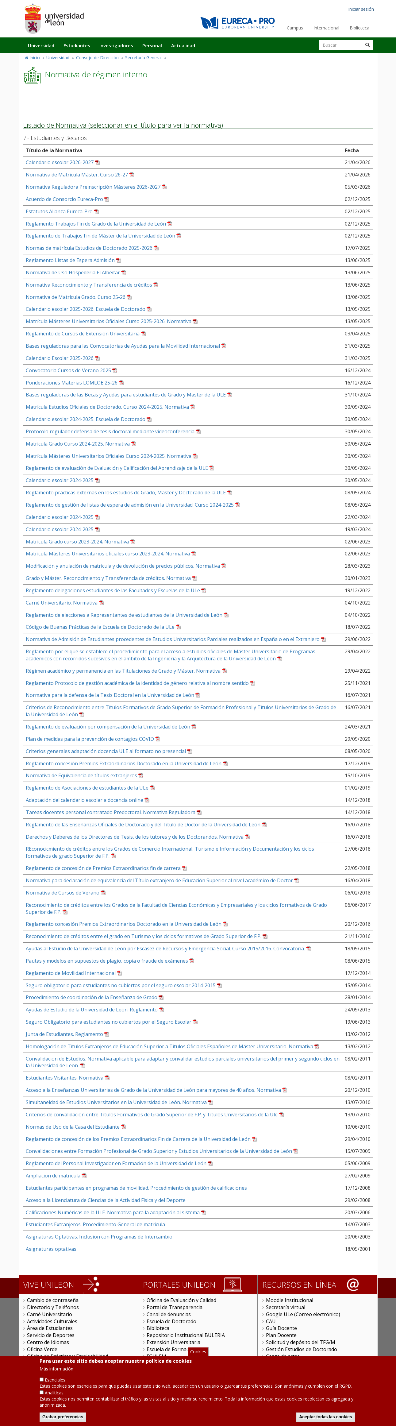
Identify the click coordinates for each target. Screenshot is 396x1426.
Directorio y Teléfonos (53, 1307)
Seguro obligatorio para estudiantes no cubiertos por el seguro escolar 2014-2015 (121, 985)
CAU (271, 1321)
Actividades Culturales (52, 1321)
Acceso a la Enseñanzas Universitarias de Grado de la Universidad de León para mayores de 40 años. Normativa (153, 1090)
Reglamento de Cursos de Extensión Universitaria (83, 333)
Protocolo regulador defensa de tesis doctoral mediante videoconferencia (110, 431)
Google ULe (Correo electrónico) (303, 1314)
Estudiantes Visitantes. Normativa (64, 1077)
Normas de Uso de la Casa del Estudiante (73, 1126)
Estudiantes (76, 45)
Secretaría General (143, 57)
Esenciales (55, 1383)
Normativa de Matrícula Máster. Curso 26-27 (77, 174)
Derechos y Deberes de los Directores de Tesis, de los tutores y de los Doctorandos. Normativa (135, 836)
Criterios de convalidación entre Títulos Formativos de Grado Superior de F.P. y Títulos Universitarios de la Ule (152, 1114)
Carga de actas (283, 1356)
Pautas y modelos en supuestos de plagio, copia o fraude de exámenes (107, 960)
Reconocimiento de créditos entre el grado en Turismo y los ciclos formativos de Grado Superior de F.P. (143, 936)
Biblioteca (359, 28)
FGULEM (156, 1356)
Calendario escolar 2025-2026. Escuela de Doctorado (85, 309)
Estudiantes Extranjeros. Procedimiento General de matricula (95, 1224)
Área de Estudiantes (50, 1328)
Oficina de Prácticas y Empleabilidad (67, 1356)
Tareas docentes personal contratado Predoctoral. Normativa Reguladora (110, 812)
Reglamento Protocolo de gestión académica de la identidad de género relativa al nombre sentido (137, 683)
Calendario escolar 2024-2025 (60, 480)
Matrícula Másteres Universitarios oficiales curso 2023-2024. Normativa (108, 553)
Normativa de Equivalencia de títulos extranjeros (81, 775)
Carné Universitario (49, 1314)
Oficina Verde (42, 1349)
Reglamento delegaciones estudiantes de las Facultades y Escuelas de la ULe (113, 590)
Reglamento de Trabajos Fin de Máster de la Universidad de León (100, 235)
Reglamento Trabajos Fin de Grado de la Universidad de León (96, 223)
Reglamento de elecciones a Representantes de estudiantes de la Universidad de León (124, 615)
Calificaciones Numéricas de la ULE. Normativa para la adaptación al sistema (113, 1212)
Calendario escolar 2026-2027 (60, 162)
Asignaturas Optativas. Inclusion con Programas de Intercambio (99, 1236)
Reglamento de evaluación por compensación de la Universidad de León (108, 726)
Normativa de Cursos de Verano (62, 892)
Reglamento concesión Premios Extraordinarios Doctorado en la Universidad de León (123, 763)
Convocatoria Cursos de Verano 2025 (68, 370)
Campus (295, 28)
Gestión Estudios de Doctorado (301, 1349)
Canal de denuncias (169, 1314)
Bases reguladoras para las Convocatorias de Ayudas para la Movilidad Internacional (123, 345)
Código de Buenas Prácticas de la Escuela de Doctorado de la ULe (100, 627)
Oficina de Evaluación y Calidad (181, 1300)
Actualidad (183, 45)
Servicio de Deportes (51, 1335)
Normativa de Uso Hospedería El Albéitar (73, 272)
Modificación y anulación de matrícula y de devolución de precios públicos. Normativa (123, 565)
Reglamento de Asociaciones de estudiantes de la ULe (87, 787)
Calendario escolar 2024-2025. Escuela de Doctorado (85, 419)
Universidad (41, 45)
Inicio (34, 57)
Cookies (198, 1355)
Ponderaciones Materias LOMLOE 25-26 (71, 382)
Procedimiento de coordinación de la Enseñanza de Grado (91, 997)
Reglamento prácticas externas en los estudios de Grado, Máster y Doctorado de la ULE (126, 492)
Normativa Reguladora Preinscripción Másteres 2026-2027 (93, 187)
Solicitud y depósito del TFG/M (300, 1342)
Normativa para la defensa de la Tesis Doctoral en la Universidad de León (110, 695)
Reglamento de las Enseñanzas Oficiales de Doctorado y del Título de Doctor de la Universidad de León (143, 824)
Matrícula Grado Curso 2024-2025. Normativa (78, 443)
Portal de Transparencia (174, 1307)
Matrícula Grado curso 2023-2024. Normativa (77, 541)
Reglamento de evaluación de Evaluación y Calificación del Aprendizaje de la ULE (117, 468)
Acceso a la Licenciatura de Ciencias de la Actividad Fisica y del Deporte (106, 1200)
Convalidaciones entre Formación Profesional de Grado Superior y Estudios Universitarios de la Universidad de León (159, 1151)
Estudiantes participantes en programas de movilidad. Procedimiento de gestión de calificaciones (136, 1187)
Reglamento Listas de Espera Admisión (70, 260)
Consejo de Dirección (97, 57)
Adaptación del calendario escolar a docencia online (84, 800)
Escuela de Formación (171, 1349)
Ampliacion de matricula (53, 1175)
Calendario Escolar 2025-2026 (60, 358)
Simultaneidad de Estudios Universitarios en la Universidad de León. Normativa (116, 1102)
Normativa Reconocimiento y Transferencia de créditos (89, 284)
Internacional (326, 28)
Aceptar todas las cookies (325, 1419)
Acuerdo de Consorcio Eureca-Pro (64, 199)
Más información (56, 1372)
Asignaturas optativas (51, 1249)
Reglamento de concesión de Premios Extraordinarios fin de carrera (103, 868)
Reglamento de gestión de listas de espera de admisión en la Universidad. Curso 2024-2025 (130, 504)
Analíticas (54, 1396)
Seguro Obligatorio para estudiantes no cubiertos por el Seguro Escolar (108, 1021)
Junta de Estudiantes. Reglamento (64, 1034)
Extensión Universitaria (173, 1342)
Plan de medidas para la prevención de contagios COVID (90, 739)
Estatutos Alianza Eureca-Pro (59, 211)
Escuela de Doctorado (171, 1321)
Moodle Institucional (289, 1300)
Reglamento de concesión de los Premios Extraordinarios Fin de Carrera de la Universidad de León (138, 1139)
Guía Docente (281, 1328)
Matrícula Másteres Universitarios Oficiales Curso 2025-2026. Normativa (108, 321)
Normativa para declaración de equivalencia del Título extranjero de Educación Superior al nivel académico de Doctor (159, 880)
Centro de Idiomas (48, 1342)
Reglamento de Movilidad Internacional (71, 973)
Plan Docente (281, 1335)
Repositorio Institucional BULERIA (186, 1335)
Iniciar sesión (361, 9)
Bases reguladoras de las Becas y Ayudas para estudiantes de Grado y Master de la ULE (126, 394)
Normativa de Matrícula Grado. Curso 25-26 (75, 297)
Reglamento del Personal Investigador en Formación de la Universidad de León (116, 1163)
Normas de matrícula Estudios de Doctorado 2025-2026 (89, 248)
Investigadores (116, 45)
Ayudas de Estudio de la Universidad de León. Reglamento (92, 1009)
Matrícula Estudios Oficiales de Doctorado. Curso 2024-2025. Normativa (107, 407)
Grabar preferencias (62, 1419)
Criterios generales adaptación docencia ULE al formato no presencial (106, 751)
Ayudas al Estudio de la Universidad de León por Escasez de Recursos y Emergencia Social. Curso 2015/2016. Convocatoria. (165, 948)
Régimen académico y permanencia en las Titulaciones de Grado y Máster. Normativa (123, 670)
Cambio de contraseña (53, 1300)
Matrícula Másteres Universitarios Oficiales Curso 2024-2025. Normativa (108, 456)
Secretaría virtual (285, 1307)
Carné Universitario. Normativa (62, 602)
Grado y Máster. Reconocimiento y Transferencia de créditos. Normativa (108, 578)
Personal (152, 45)
